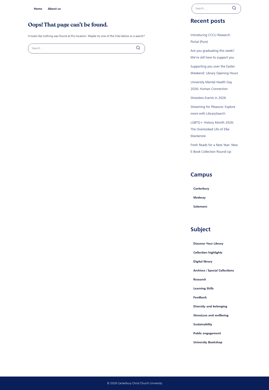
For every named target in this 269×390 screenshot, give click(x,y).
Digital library (202, 261)
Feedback (200, 297)
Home (38, 8)
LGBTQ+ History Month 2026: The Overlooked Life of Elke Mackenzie (212, 129)
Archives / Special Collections (213, 270)
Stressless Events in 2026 (208, 98)
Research (199, 279)
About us (54, 8)
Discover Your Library (208, 243)
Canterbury (201, 188)
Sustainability (202, 324)
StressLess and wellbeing (210, 315)
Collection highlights (207, 252)
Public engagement (207, 333)
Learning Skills (203, 288)
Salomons (200, 206)
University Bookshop (207, 342)
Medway (199, 197)
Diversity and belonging (210, 306)
